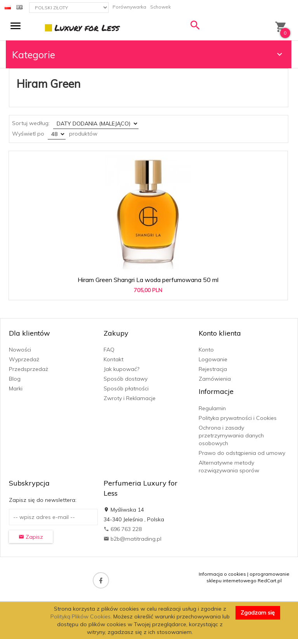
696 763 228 (123, 529)
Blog (15, 378)
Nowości (20, 349)
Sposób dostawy (125, 378)
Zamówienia (215, 378)
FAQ (109, 349)
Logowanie (213, 359)
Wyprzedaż (24, 359)
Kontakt (113, 359)
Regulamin (212, 408)
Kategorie (148, 55)
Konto (206, 349)
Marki (16, 388)
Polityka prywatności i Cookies (238, 417)
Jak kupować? (121, 369)
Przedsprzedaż (28, 369)
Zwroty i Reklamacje (130, 398)
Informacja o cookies (222, 574)
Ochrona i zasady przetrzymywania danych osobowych (231, 435)
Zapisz (31, 536)
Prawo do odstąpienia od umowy (242, 452)
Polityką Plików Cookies (80, 616)
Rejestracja (213, 369)
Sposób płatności (126, 388)
